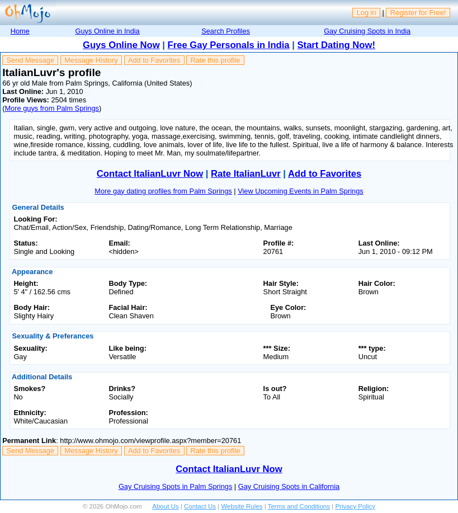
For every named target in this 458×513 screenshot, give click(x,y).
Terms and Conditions (299, 506)
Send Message (30, 60)
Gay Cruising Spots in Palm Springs (175, 486)
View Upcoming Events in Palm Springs (300, 191)
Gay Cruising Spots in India (367, 31)
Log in (366, 12)
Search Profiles (225, 31)
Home (20, 31)
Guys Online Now (121, 45)
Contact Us (200, 506)
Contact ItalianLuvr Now (150, 173)
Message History (90, 60)
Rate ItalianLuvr (246, 173)
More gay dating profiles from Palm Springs (163, 191)
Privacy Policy (355, 506)
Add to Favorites (154, 60)
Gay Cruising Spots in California (288, 486)
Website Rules (241, 506)
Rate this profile (215, 60)
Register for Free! (418, 12)
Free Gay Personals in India (229, 45)
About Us (165, 506)
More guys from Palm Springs (51, 108)
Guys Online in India (107, 31)
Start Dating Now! (336, 45)
